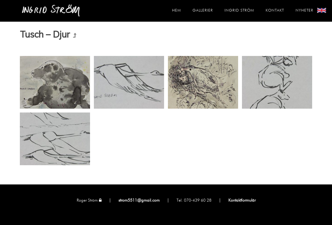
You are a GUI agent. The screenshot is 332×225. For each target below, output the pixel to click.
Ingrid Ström (239, 10)
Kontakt (275, 10)
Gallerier (203, 10)
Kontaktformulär (242, 200)
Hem (176, 10)
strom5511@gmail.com (139, 200)
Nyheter (304, 10)
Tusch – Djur (45, 34)
